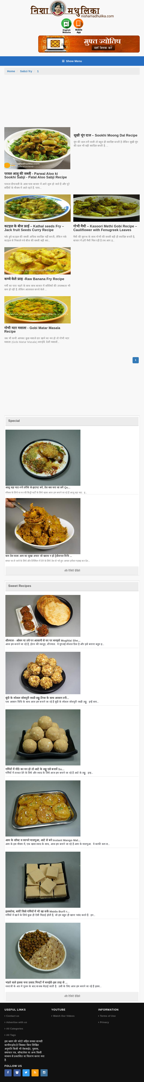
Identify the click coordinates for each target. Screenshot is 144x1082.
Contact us (12, 1016)
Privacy (104, 1022)
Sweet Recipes (19, 586)
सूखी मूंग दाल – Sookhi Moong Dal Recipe (105, 135)
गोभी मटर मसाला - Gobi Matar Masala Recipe (32, 330)
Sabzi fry (26, 71)
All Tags (11, 1035)
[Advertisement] (72, 102)
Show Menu (72, 61)
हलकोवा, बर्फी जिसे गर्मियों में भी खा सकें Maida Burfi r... (37, 911)
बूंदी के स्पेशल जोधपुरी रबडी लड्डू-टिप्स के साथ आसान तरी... (37, 697)
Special (14, 421)
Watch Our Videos (63, 1016)
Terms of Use (108, 1016)
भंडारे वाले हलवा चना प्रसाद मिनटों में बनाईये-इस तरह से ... (36, 982)
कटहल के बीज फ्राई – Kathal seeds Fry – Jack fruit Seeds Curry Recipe (34, 228)
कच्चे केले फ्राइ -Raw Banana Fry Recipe (34, 279)
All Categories (14, 1028)
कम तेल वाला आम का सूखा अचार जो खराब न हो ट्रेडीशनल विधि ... (38, 555)
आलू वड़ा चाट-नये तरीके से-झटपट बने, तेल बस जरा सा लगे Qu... (37, 487)
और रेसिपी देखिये (72, 570)
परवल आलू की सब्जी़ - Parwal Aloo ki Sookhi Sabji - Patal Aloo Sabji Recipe (35, 175)
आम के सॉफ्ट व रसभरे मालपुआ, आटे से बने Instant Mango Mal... (42, 840)
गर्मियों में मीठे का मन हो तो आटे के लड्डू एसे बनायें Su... (34, 769)
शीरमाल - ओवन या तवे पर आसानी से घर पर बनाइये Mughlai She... (42, 640)
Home (11, 71)
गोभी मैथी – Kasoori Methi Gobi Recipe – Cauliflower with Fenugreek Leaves (105, 228)
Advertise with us (16, 1022)
